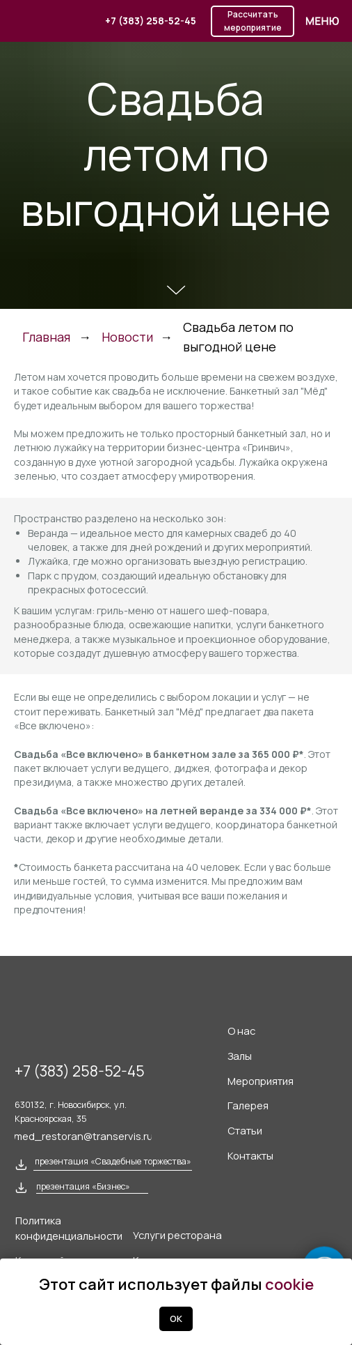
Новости (127, 336)
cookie (289, 1284)
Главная (46, 336)
